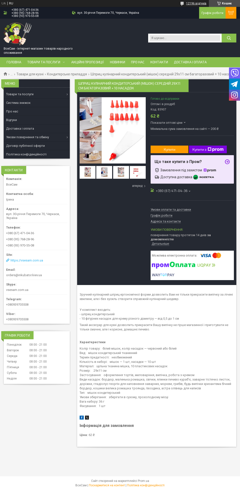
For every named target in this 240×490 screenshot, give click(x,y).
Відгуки (11, 120)
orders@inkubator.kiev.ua (24, 275)
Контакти (159, 62)
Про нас (137, 62)
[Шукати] (229, 38)
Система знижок (18, 103)
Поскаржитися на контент (107, 485)
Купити (169, 149)
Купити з (208, 149)
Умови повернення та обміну (27, 137)
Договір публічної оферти (25, 146)
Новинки (117, 62)
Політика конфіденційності (26, 154)
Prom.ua (143, 481)
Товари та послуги (43, 62)
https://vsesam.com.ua (27, 260)
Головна (14, 62)
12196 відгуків (196, 3)
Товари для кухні (30, 74)
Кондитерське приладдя (67, 74)
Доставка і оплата (190, 62)
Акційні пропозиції (87, 62)
